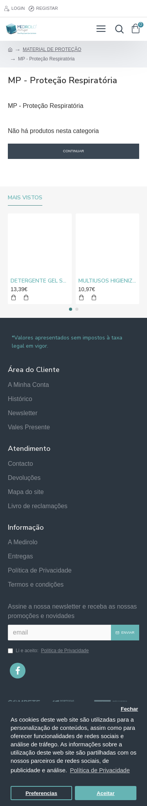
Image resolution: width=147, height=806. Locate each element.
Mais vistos (25, 197)
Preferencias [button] (41, 793)
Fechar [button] (129, 709)
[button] (70, 309)
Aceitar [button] (106, 793)
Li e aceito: (49, 650)
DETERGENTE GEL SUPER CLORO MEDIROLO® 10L (40, 280)
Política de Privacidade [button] (100, 770)
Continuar (73, 151)
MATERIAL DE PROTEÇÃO (52, 49)
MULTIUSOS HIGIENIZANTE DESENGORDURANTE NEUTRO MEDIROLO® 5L (107, 280)
